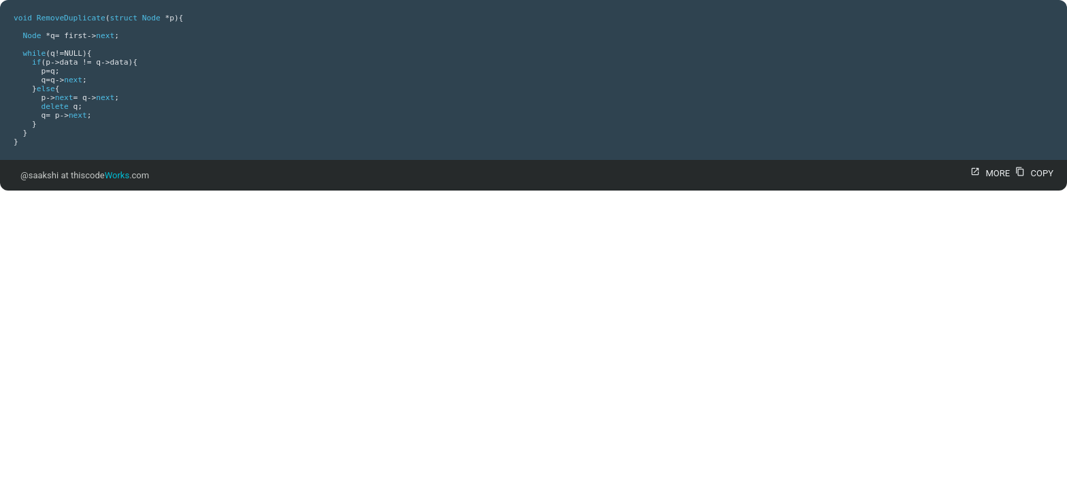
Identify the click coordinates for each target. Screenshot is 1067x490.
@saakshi (39, 175)
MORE (988, 173)
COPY (1032, 173)
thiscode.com (110, 175)
